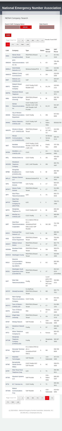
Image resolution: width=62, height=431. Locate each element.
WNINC (8, 122)
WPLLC (8, 178)
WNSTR (8, 138)
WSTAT (8, 291)
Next (22, 44)
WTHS (8, 350)
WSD (7, 238)
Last (28, 44)
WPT (7, 195)
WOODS (8, 164)
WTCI (7, 332)
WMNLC (8, 69)
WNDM (8, 115)
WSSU (8, 271)
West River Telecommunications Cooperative (18, 224)
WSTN (8, 311)
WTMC (8, 364)
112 (8, 44)
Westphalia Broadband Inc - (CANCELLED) (17, 172)
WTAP (7, 322)
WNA (7, 106)
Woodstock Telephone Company (15, 164)
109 (33, 40)
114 (17, 44)
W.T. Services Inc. (17, 384)
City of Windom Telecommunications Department (18, 115)
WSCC (8, 233)
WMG (7, 56)
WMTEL (8, 93)
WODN (8, 152)
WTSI (7, 384)
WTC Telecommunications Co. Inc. (18, 62)
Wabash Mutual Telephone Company (16, 86)
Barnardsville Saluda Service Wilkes (16, 365)
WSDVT (8, 244)
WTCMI (8, 340)
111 (42, 40)
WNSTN (8, 130)
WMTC (8, 86)
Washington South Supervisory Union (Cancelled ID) (17, 271)
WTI (7, 358)
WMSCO (8, 74)
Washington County (18, 255)
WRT (7, 224)
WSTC (8, 299)
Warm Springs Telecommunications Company (18, 299)
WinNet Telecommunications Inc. (18, 106)
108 (28, 40)
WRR (7, 215)
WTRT (7, 371)
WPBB (8, 172)
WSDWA (8, 249)
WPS (7, 184)
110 (37, 40)
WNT (7, 145)
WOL (7, 157)
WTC (7, 327)
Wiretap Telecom (17, 322)
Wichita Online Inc (17, 157)
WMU (7, 98)
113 (13, 44)
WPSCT (8, 189)
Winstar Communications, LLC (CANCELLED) (18, 138)
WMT (7, 80)
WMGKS (8, 62)
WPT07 (8, 202)
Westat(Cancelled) (17, 291)
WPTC (8, 210)
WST (7, 281)
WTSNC (8, 391)
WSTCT (8, 305)
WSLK (7, 262)
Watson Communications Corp (17, 391)
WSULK (8, 316)
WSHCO (8, 255)
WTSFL (8, 377)
